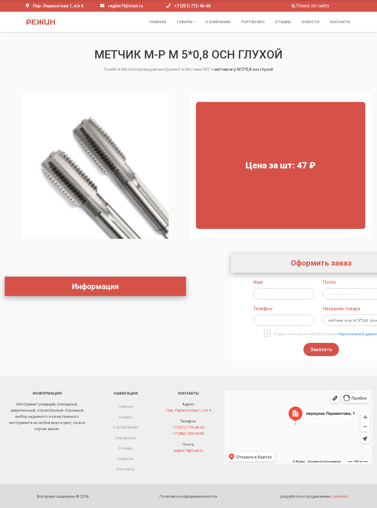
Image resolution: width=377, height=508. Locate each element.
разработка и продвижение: (314, 496)
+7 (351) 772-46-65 (192, 6)
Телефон (306, 308)
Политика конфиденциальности (188, 496)
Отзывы (283, 22)
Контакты (340, 22)
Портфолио (253, 22)
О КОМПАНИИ (218, 22)
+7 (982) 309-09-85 (188, 433)
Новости (310, 22)
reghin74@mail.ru (125, 6)
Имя (302, 282)
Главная (157, 22)
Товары (184, 22)
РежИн (41, 22)
